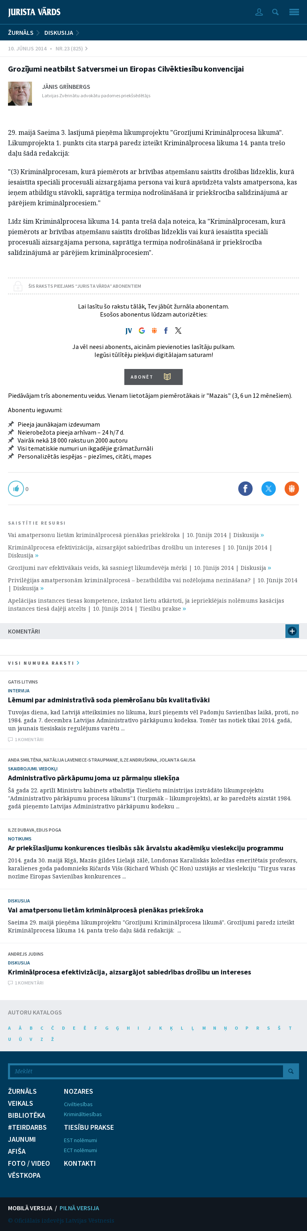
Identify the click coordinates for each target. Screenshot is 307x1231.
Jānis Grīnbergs (66, 86)
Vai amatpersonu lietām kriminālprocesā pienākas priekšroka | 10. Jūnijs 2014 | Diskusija (136, 535)
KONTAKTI (80, 1163)
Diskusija (58, 32)
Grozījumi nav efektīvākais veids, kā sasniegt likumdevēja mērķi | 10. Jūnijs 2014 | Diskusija (139, 567)
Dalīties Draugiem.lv (292, 488)
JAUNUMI (22, 1139)
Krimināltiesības (83, 1114)
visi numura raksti (43, 663)
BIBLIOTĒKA (26, 1115)
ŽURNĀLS (21, 32)
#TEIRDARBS (27, 1127)
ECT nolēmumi (80, 1150)
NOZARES (78, 1091)
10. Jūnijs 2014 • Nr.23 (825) (48, 48)
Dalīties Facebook (245, 488)
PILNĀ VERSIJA (79, 1208)
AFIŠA (17, 1151)
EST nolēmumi (80, 1140)
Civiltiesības (78, 1104)
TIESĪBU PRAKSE (89, 1127)
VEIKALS (20, 1103)
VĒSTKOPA (24, 1175)
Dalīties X (268, 488)
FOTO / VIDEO (29, 1163)
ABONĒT (142, 377)
